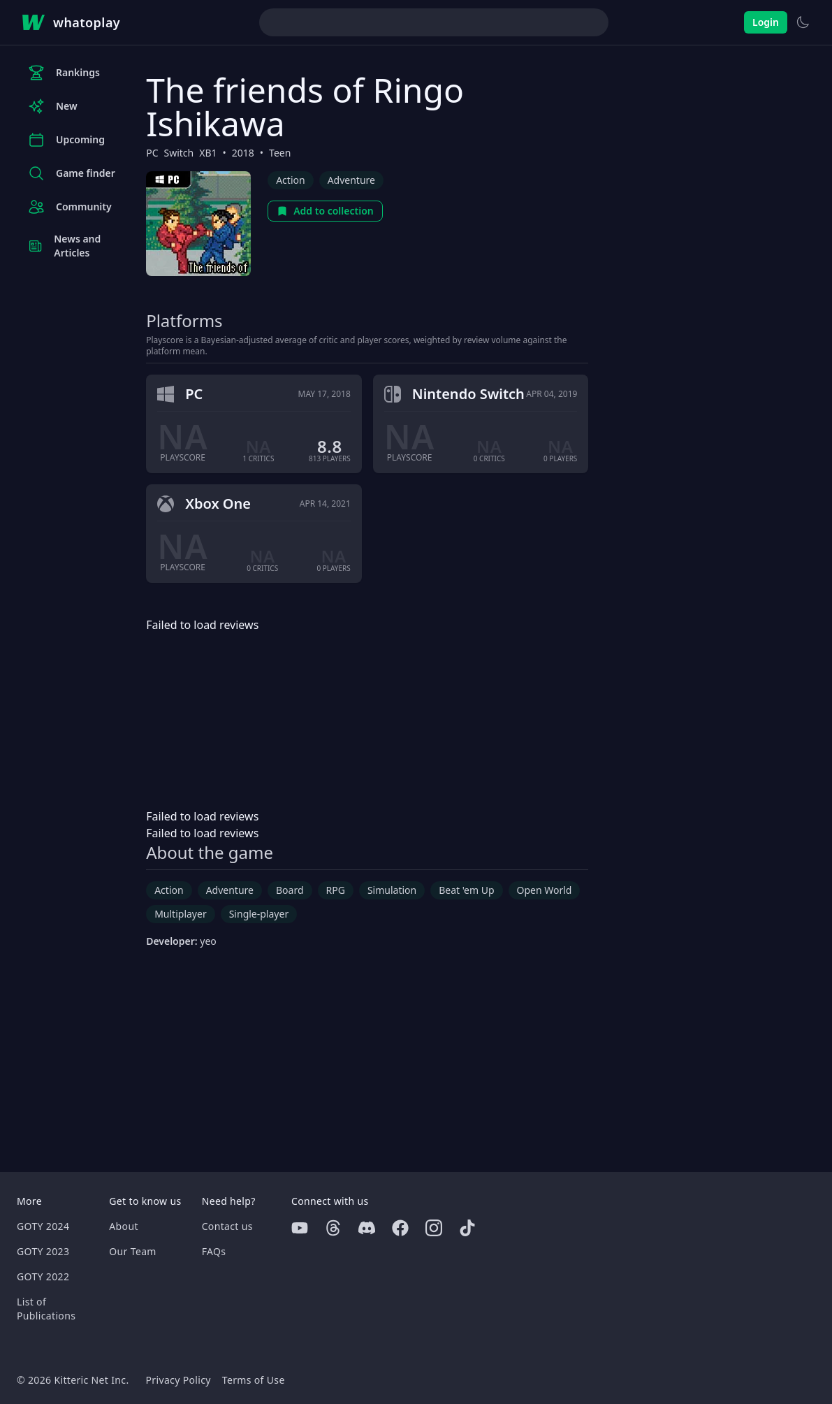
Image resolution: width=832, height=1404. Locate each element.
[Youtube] (299, 1228)
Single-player (259, 913)
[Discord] (366, 1228)
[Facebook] (400, 1228)
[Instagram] (433, 1228)
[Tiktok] (467, 1228)
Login (765, 22)
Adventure (351, 180)
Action (290, 180)
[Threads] (333, 1228)
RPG (335, 890)
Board (290, 890)
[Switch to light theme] (803, 22)
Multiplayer (180, 913)
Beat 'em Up (466, 890)
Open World (544, 890)
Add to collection (325, 210)
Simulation (391, 890)
